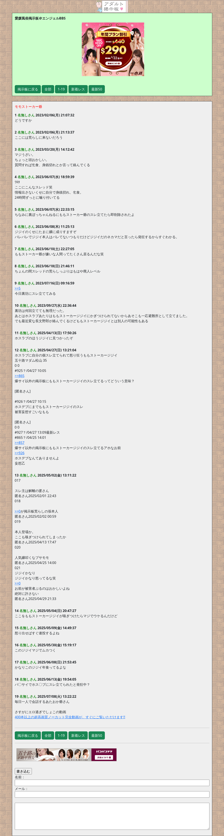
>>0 (18, 511)
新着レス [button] (78, 89)
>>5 (18, 288)
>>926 (20, 453)
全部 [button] (48, 89)
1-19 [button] (61, 89)
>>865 (20, 375)
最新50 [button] (96, 89)
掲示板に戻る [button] (28, 89)
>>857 (20, 442)
